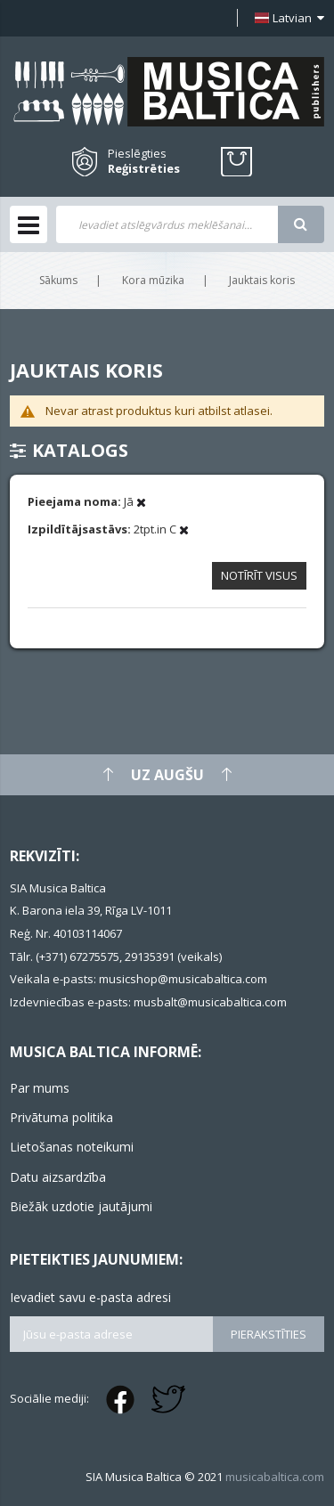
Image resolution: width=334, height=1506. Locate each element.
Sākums (58, 280)
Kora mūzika (153, 280)
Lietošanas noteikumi (72, 1146)
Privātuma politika (61, 1117)
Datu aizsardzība (58, 1176)
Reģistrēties (144, 168)
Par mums (39, 1087)
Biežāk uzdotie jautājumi (81, 1206)
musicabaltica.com (274, 1477)
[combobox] (167, 224)
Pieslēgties (137, 153)
